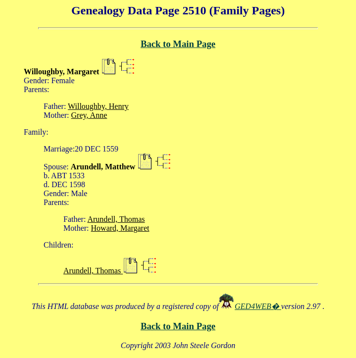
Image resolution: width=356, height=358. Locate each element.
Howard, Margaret (120, 228)
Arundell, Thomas (116, 219)
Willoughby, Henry (98, 106)
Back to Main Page (178, 44)
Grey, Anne (89, 115)
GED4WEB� (258, 306)
